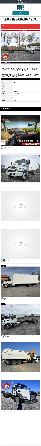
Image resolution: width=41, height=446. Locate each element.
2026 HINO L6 (3, 146)
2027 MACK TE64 (3, 221)
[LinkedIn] (20, 1)
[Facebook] (18, 1)
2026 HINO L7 (3, 184)
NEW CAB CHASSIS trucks (11, 20)
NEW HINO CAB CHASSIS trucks (21, 20)
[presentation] (2, 35)
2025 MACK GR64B (3, 410)
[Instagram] (21, 1)
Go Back (5, 20)
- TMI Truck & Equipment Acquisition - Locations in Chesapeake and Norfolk (20, 13)
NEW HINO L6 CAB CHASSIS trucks (31, 20)
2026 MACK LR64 (3, 373)
